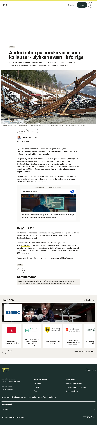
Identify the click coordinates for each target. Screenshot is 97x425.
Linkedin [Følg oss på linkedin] (37, 387)
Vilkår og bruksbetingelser (76, 387)
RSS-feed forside (40, 379)
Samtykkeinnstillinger (74, 383)
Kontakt (48, 410)
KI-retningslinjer (72, 391)
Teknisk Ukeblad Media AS (18, 417)
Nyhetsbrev (70, 379)
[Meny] (90, 5)
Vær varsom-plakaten (31, 397)
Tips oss (90, 370)
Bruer (12, 47)
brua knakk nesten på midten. (38, 154)
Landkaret (25, 245)
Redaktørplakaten (50, 397)
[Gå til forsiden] (5, 4)
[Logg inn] (71, 5)
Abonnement (48, 404)
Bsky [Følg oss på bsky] (36, 391)
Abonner (82, 5)
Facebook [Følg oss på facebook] (38, 383)
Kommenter (32, 131)
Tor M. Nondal (7, 389)
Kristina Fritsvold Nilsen (11, 382)
